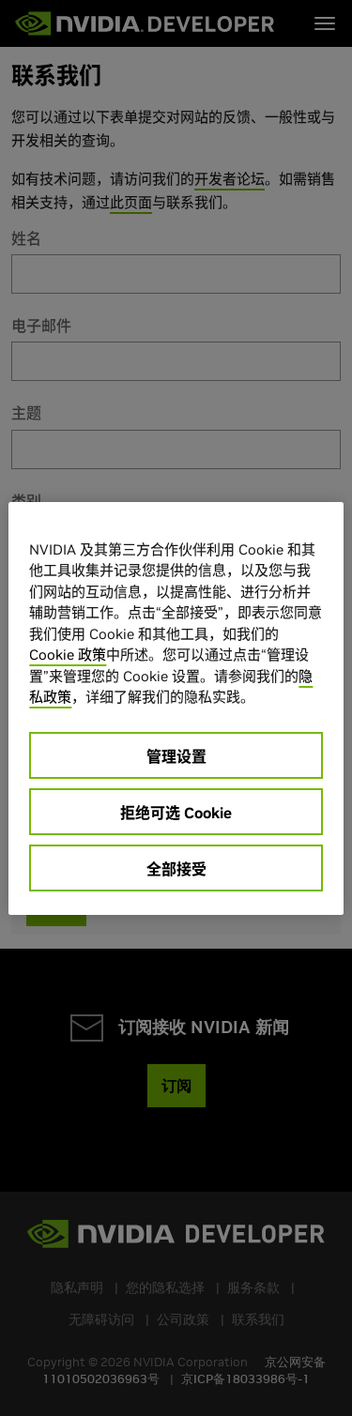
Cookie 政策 (67, 654)
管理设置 (176, 756)
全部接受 (176, 869)
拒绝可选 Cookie (176, 812)
